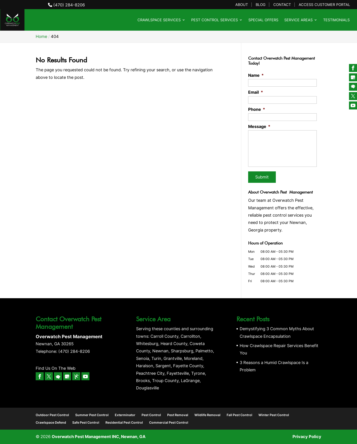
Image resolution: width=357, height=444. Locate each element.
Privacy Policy (307, 436)
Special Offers (263, 20)
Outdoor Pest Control (52, 415)
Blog (261, 5)
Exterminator (125, 415)
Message (259, 126)
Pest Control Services (214, 20)
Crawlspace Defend (51, 422)
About (241, 5)
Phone (256, 109)
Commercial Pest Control (168, 422)
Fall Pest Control (239, 415)
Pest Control (151, 415)
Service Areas (298, 20)
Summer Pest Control (92, 415)
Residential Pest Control (124, 422)
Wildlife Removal (207, 415)
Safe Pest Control (85, 422)
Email (255, 92)
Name (256, 75)
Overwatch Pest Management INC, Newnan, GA (98, 436)
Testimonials (336, 20)
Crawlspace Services (159, 20)
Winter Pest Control (273, 415)
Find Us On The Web (55, 368)
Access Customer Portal (324, 5)
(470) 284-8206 (66, 5)
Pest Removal (177, 415)
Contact (282, 5)
